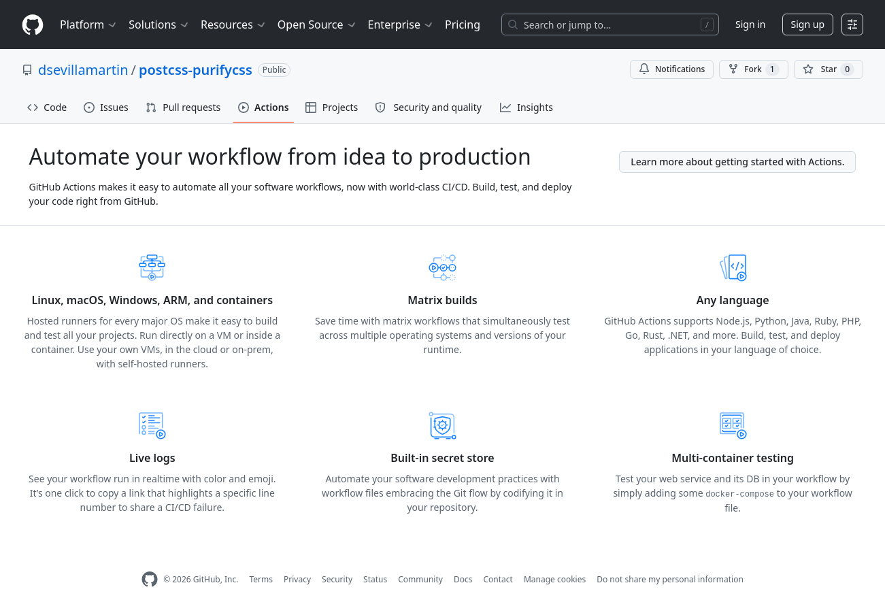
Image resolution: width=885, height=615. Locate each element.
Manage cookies (555, 579)
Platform (89, 24)
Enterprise (401, 24)
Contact (497, 579)
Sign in (750, 24)
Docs (463, 579)
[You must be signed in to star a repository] (828, 69)
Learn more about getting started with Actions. (737, 161)
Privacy (297, 579)
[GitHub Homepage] (149, 579)
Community (420, 579)
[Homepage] (33, 25)
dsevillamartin (83, 70)
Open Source (317, 24)
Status (375, 579)
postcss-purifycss (195, 70)
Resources (234, 24)
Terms (261, 579)
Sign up (807, 24)
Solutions (159, 24)
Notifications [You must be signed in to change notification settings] (672, 69)
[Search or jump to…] (610, 24)
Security (337, 579)
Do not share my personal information (670, 579)
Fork (753, 69)
